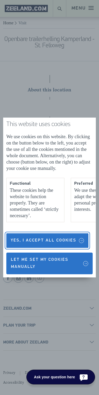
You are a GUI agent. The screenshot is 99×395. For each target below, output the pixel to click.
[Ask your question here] (60, 377)
